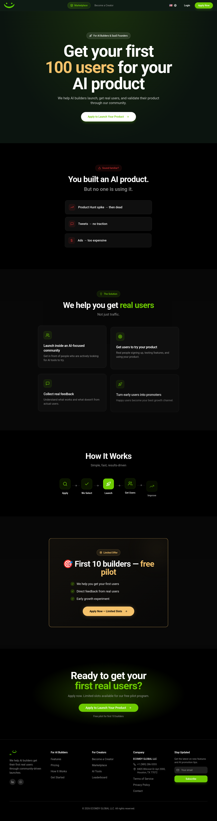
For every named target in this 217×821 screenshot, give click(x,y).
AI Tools (97, 771)
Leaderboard (99, 777)
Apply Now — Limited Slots (108, 612)
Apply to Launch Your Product (108, 116)
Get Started (57, 777)
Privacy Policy (141, 784)
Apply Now (204, 5)
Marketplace (99, 765)
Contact (138, 791)
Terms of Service (143, 778)
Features (56, 759)
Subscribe (191, 779)
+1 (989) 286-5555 (147, 764)
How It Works (59, 771)
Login (187, 5)
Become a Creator (104, 5)
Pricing (55, 765)
